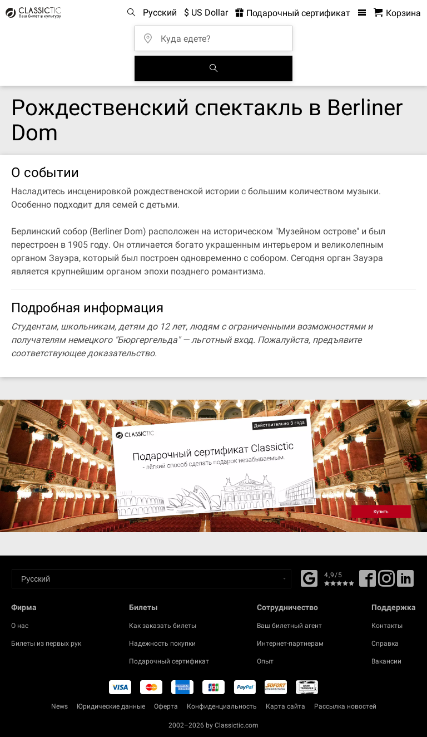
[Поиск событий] (213, 68)
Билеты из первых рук (46, 643)
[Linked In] (405, 582)
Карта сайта (285, 706)
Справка (385, 643)
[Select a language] (151, 578)
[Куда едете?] (217, 34)
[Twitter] (386, 582)
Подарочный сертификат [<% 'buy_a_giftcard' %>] (292, 13)
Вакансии (386, 661)
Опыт (265, 661)
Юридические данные (111, 706)
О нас (19, 626)
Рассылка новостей (345, 706)
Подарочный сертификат (169, 661)
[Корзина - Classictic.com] (397, 13)
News (59, 706)
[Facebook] (309, 577)
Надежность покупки (162, 643)
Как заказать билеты (162, 626)
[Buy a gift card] (213, 466)
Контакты (387, 626)
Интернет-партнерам (290, 643)
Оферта (166, 706)
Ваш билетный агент (289, 626)
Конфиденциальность (222, 706)
